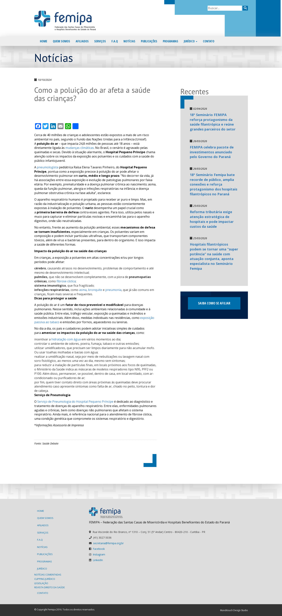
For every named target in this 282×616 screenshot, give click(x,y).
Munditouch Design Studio (234, 610)
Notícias (129, 41)
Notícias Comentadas (47, 574)
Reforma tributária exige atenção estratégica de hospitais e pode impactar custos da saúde (212, 219)
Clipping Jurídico (44, 579)
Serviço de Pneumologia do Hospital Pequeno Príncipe (75, 401)
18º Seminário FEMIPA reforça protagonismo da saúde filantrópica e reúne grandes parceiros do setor (213, 121)
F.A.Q (114, 41)
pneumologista (47, 167)
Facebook (99, 549)
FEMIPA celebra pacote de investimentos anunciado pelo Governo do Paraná (212, 152)
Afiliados (82, 41)
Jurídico (190, 41)
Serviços (100, 41)
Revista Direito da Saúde (49, 587)
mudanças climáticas (79, 148)
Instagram (99, 554)
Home (43, 41)
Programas (170, 41)
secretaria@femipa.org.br (108, 543)
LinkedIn (98, 560)
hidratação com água (66, 339)
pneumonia (113, 290)
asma (83, 290)
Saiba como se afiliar (214, 303)
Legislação (41, 583)
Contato (208, 41)
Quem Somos (61, 41)
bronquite (95, 290)
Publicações (149, 41)
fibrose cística (66, 281)
